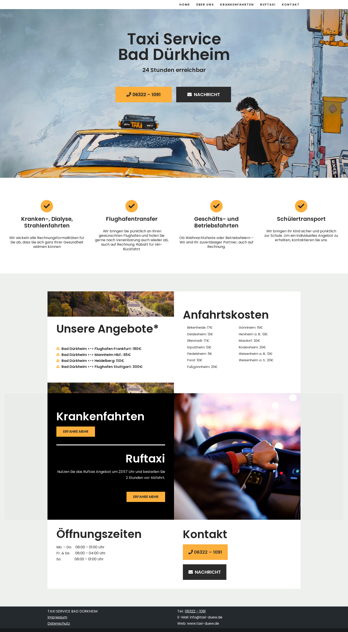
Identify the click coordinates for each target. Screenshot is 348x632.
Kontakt (291, 4)
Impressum (57, 617)
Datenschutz (58, 623)
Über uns (205, 4)
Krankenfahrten (237, 4)
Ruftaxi (268, 4)
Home (184, 4)
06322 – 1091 (195, 611)
